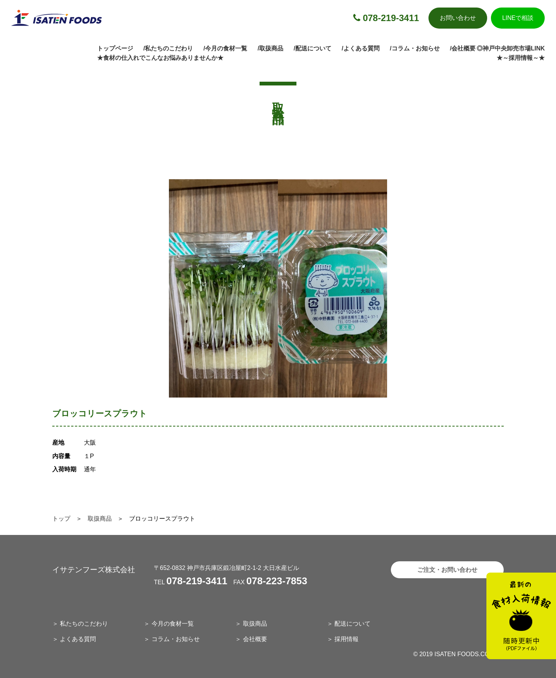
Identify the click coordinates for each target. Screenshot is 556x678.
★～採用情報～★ (521, 58)
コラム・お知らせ (176, 639)
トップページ (115, 48)
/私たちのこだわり (168, 48)
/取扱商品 (270, 48)
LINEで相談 (518, 18)
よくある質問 (78, 639)
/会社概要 (462, 48)
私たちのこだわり (84, 623)
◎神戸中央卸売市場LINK (511, 48)
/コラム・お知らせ (414, 48)
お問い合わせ (458, 18)
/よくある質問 (360, 48)
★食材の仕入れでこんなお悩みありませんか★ (160, 58)
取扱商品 (100, 518)
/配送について (312, 48)
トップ (61, 518)
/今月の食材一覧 (225, 48)
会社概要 (255, 639)
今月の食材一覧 (173, 623)
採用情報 (346, 639)
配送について (352, 623)
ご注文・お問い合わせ (447, 570)
